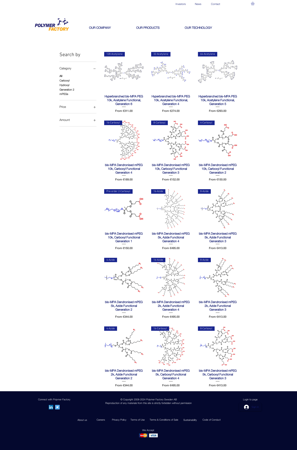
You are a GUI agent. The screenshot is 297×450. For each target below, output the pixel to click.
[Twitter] (57, 407)
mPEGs (63, 94)
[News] (198, 4)
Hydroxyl (64, 85)
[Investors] (180, 4)
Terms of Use (138, 419)
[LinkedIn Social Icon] (51, 407)
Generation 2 (66, 89)
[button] (254, 3)
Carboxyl (64, 80)
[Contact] (215, 4)
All (60, 76)
